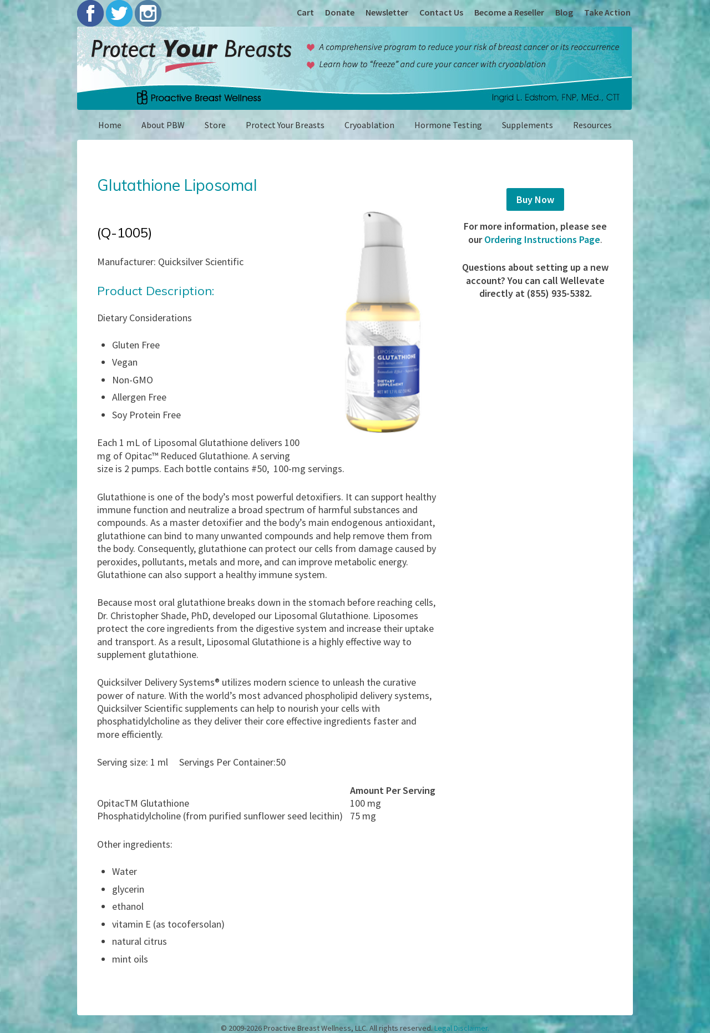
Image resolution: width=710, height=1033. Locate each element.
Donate (339, 12)
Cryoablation (369, 124)
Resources (592, 124)
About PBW (163, 124)
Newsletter (387, 12)
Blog (564, 12)
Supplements (527, 124)
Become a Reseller (509, 12)
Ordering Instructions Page (542, 239)
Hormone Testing (448, 124)
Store (215, 124)
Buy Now (535, 199)
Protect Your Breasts (285, 124)
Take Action (607, 12)
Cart (305, 12)
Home (109, 124)
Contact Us (441, 12)
